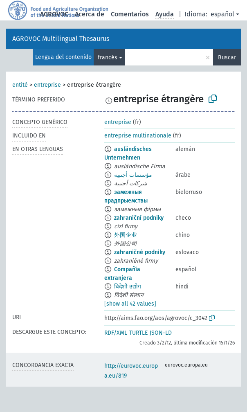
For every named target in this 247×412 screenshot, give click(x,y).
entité (20, 84)
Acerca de (89, 14)
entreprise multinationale (137, 135)
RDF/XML (115, 332)
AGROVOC (54, 14)
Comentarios (130, 14)
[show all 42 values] (130, 303)
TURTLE (138, 332)
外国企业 (125, 235)
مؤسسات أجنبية (133, 174)
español (222, 14)
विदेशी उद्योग (127, 286)
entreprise (47, 84)
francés (107, 57)
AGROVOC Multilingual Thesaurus (60, 39)
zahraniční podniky (139, 217)
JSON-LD (161, 332)
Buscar (227, 57)
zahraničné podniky (139, 252)
